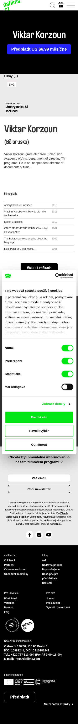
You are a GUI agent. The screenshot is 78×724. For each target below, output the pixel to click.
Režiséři (47, 583)
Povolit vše (39, 417)
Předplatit (19, 697)
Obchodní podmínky (16, 574)
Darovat (9, 607)
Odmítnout (39, 444)
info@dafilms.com (27, 658)
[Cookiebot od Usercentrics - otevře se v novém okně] (55, 276)
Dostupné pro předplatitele (50, 576)
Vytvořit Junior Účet (58, 607)
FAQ (6, 612)
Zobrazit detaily (53, 403)
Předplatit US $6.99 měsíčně (39, 49)
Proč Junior (53, 602)
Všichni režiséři (39, 268)
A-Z (44, 560)
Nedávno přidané (52, 565)
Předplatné (10, 598)
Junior (50, 598)
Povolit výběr (39, 430)
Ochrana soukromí (15, 569)
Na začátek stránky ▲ (59, 704)
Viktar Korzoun (13, 103)
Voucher (9, 602)
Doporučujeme (51, 569)
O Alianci (9, 560)
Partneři (9, 565)
